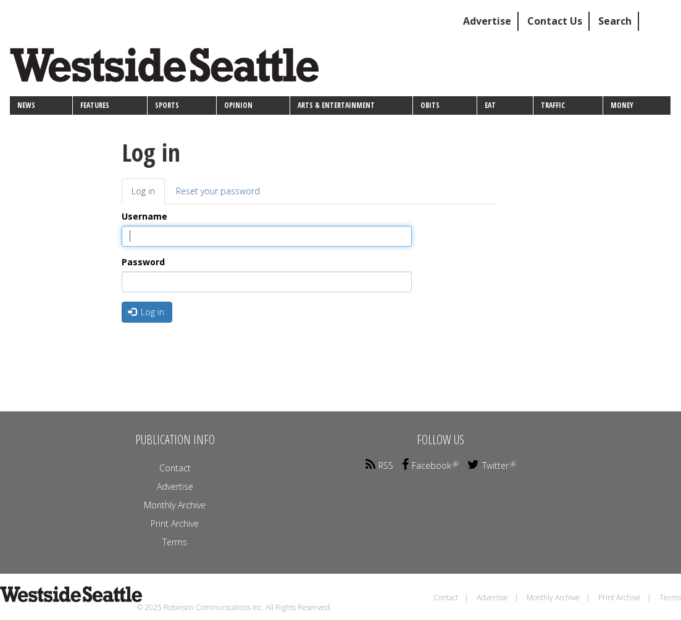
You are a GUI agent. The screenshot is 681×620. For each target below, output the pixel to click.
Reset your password (218, 191)
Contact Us (554, 21)
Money (622, 105)
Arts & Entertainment (336, 105)
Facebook (430, 465)
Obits (430, 105)
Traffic (553, 105)
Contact (175, 468)
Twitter (491, 465)
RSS (379, 465)
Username (144, 216)
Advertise (487, 21)
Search (615, 21)
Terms (174, 542)
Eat (490, 105)
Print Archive (175, 523)
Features (94, 105)
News (26, 105)
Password (143, 262)
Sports (167, 105)
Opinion (238, 105)
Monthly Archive (175, 505)
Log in (148, 194)
